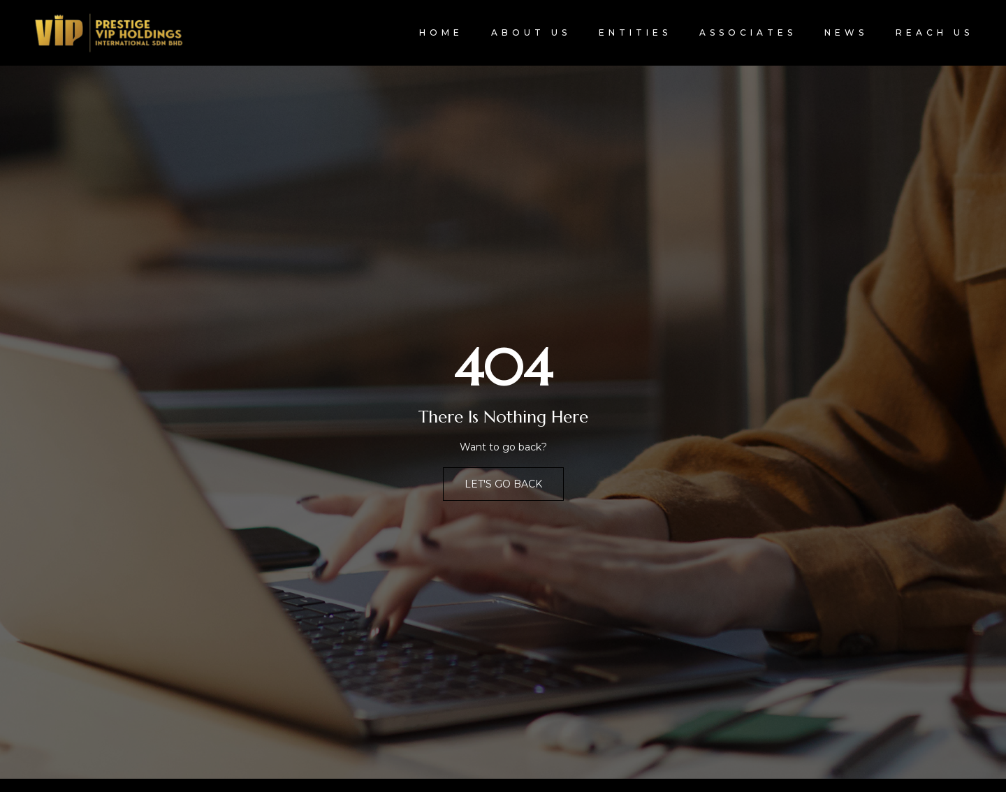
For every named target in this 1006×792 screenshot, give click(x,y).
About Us (531, 32)
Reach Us (934, 32)
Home (441, 32)
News (846, 32)
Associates (747, 32)
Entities (635, 32)
